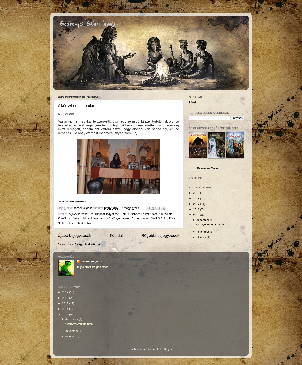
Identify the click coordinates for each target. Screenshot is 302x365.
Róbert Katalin (84, 223)
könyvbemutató (100, 218)
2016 (196, 209)
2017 (196, 204)
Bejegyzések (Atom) (87, 244)
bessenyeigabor (91, 261)
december (203, 219)
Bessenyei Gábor (208, 168)
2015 (196, 215)
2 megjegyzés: (131, 208)
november (203, 231)
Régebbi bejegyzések (160, 235)
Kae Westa (165, 214)
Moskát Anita (159, 218)
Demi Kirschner (130, 214)
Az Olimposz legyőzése (104, 214)
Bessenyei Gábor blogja (88, 24)
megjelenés (142, 218)
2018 (196, 198)
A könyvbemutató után (76, 106)
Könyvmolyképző (122, 218)
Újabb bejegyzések (74, 235)
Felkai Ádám (149, 214)
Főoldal (116, 235)
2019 (196, 192)
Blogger (169, 349)
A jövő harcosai (78, 214)
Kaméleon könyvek (70, 218)
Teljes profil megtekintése (92, 267)
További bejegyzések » (72, 201)
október (202, 237)
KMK (86, 218)
